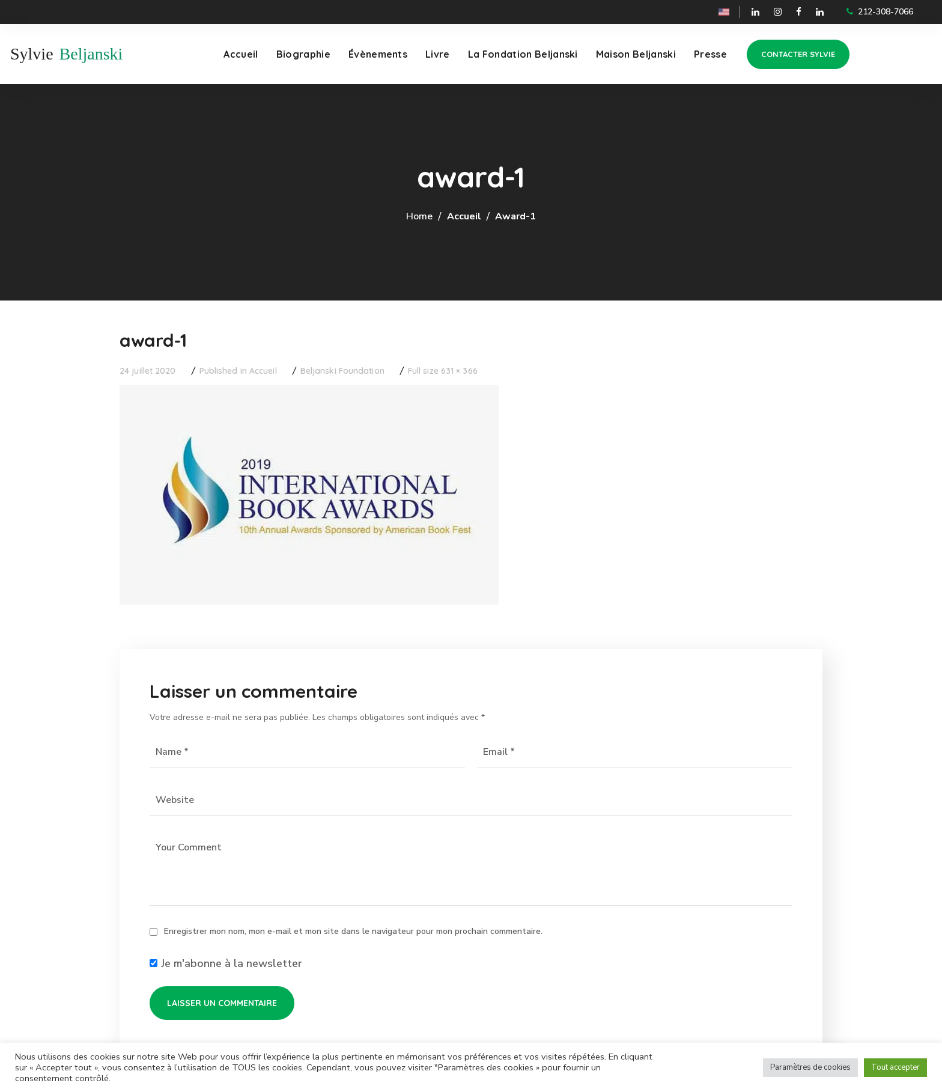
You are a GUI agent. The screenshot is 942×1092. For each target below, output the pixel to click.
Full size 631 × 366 (443, 370)
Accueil (464, 216)
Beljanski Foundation (342, 370)
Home (419, 216)
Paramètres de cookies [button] (810, 1067)
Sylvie (31, 53)
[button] (798, 54)
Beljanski (91, 53)
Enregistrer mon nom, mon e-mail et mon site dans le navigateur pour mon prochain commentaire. (353, 931)
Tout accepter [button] (895, 1067)
